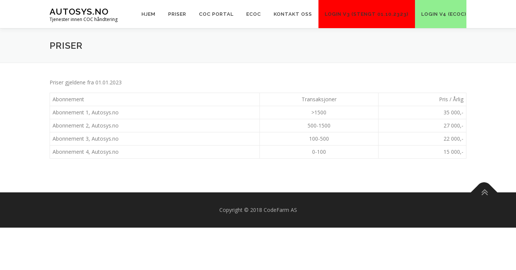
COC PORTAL (216, 14)
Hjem (148, 14)
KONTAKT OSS (293, 14)
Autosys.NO (79, 11)
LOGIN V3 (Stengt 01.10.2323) (367, 14)
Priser (177, 14)
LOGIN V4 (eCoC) (443, 14)
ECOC (253, 14)
